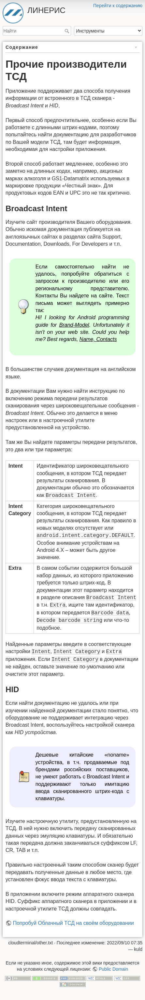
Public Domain (113, 969)
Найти (68, 31)
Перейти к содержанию (117, 5)
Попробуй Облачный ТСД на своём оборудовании (73, 923)
